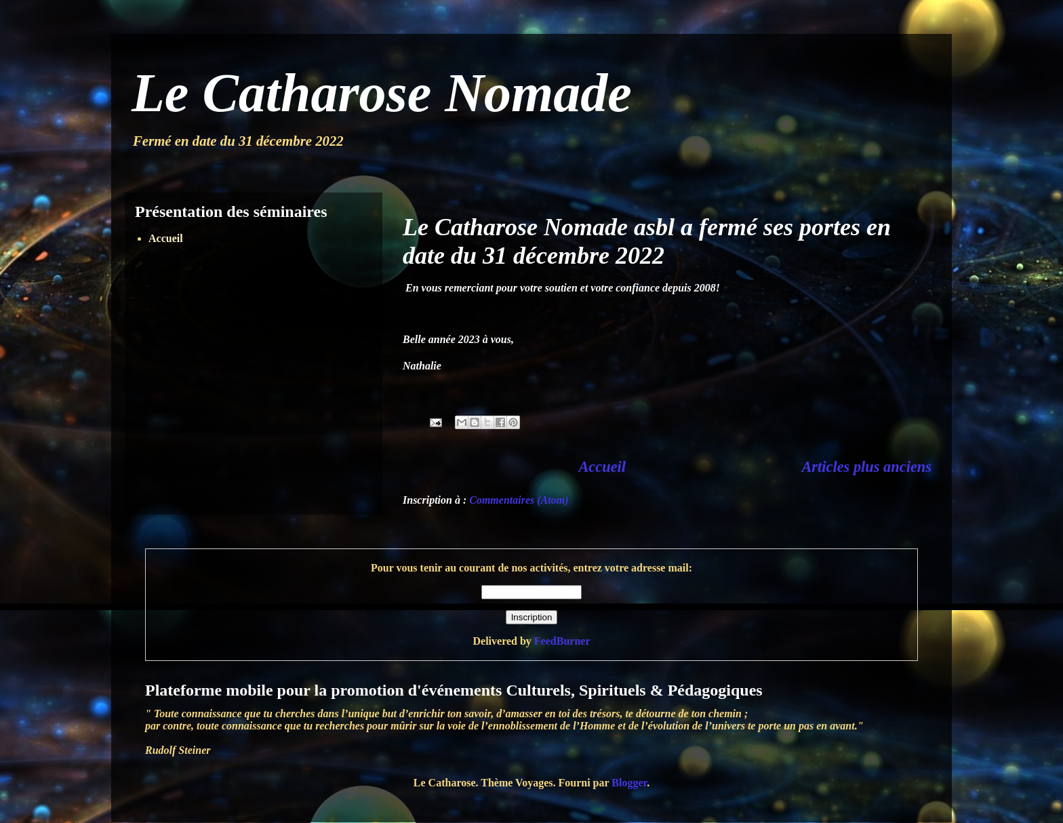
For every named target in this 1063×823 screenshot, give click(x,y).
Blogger (629, 782)
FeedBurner (562, 641)
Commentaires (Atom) (518, 500)
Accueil (602, 466)
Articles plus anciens (866, 466)
